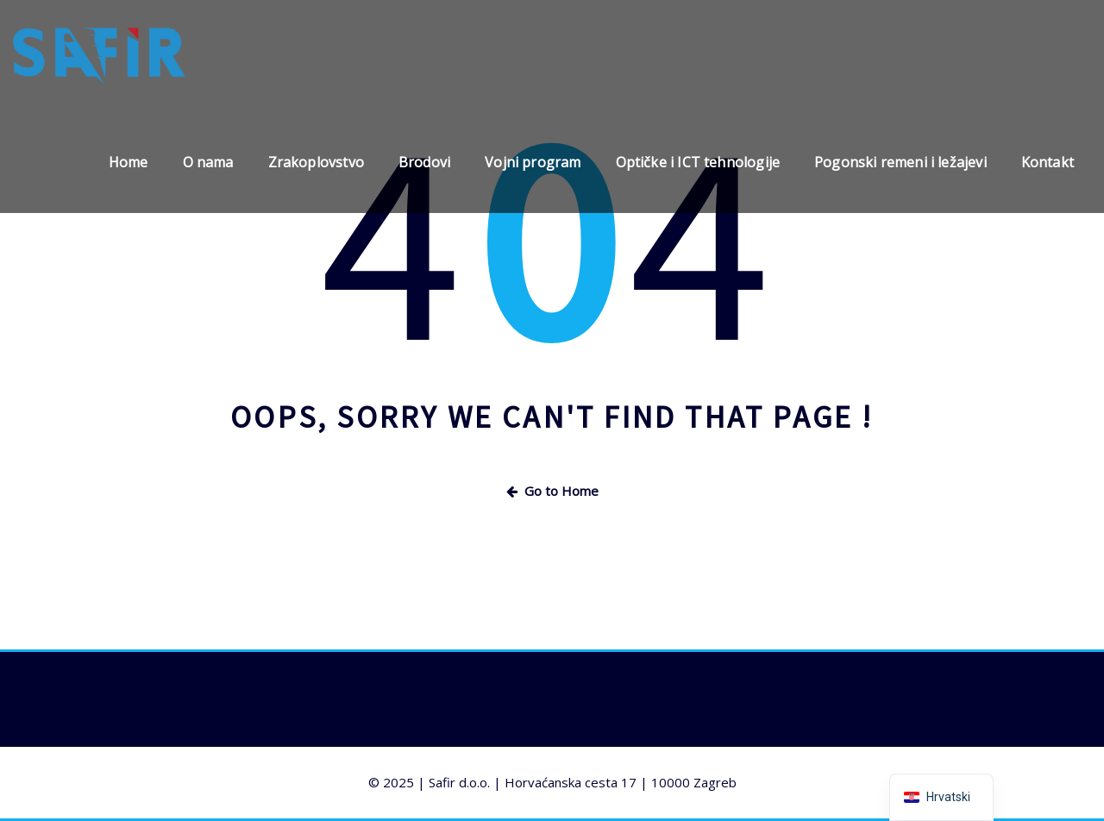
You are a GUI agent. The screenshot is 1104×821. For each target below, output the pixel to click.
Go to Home (552, 490)
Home (128, 162)
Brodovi (424, 162)
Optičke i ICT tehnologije (698, 162)
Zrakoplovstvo (316, 162)
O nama (208, 162)
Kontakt (1047, 162)
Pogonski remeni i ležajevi (900, 162)
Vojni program (532, 162)
